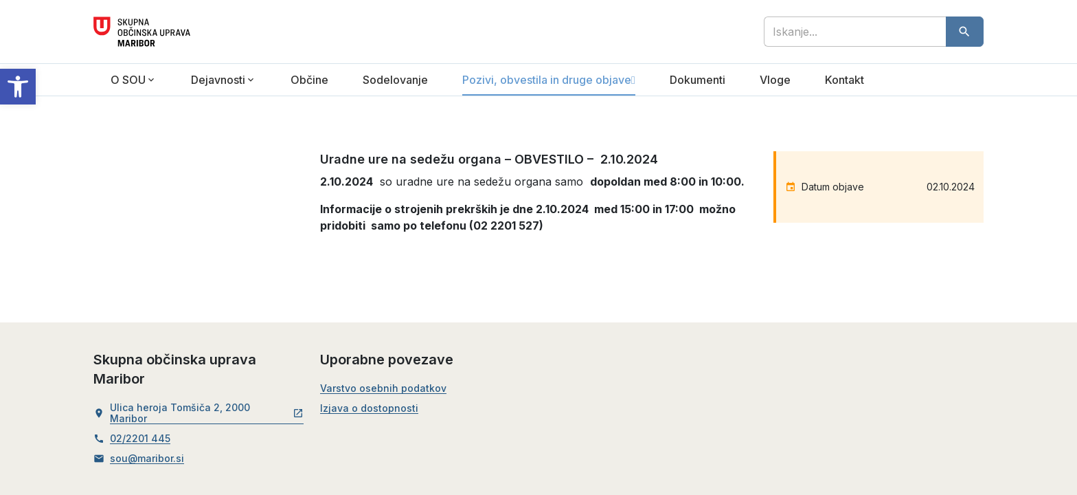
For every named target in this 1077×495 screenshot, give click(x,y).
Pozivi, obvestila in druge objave (546, 80)
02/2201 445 (140, 438)
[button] (18, 86)
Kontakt (844, 80)
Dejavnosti (218, 80)
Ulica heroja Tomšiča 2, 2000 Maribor (207, 413)
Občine (309, 80)
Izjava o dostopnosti (369, 408)
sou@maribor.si (147, 458)
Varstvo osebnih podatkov (383, 388)
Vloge (775, 80)
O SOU (128, 80)
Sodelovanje (395, 80)
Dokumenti (697, 80)
